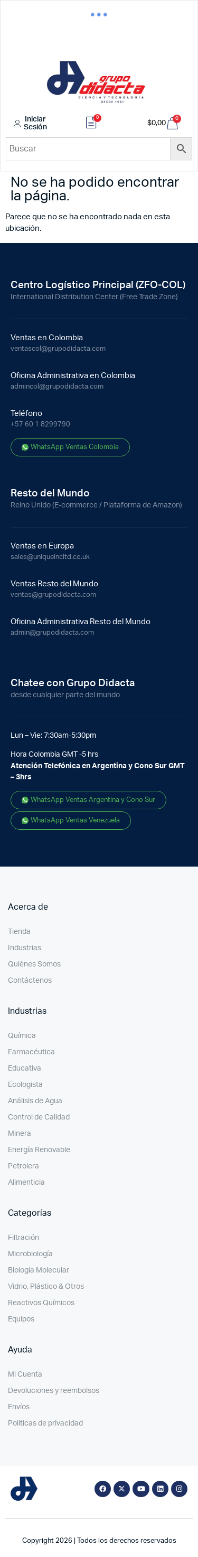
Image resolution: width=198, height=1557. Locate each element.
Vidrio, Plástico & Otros (46, 1286)
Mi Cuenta (25, 1374)
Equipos (21, 1319)
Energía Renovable (39, 1150)
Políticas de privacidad (45, 1423)
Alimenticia (26, 1182)
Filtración (23, 1237)
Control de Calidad (39, 1117)
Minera (19, 1133)
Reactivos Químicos (41, 1303)
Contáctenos (30, 980)
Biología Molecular (38, 1270)
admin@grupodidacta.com (52, 632)
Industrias (24, 948)
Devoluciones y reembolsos (53, 1391)
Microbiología (30, 1254)
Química (22, 1036)
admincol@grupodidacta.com (57, 386)
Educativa (24, 1068)
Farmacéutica (31, 1052)
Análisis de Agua (35, 1101)
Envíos (19, 1407)
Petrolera (23, 1166)
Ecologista (25, 1084)
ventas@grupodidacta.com (53, 595)
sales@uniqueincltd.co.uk (50, 557)
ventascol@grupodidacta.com (58, 348)
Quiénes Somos (34, 964)
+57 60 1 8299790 (40, 424)
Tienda (19, 931)
